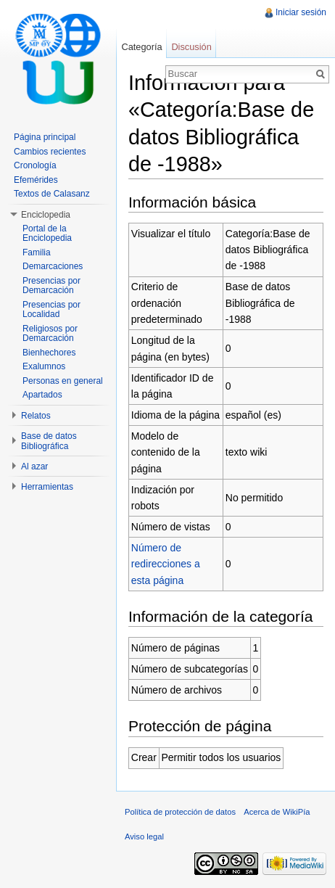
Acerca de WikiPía (277, 811)
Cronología (35, 165)
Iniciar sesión (301, 12)
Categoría (141, 46)
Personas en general (62, 381)
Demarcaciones (52, 266)
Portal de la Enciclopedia (47, 233)
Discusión (191, 46)
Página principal (44, 137)
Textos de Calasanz (52, 194)
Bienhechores (48, 353)
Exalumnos (43, 366)
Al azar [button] (34, 466)
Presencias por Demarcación (51, 286)
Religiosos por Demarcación (50, 334)
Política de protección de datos (180, 811)
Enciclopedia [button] (45, 215)
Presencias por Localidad (51, 310)
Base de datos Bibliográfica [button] (49, 441)
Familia (36, 252)
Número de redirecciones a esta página (165, 564)
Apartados (42, 395)
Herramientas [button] (47, 487)
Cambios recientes (50, 152)
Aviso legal (144, 836)
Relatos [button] (36, 416)
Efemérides (36, 180)
